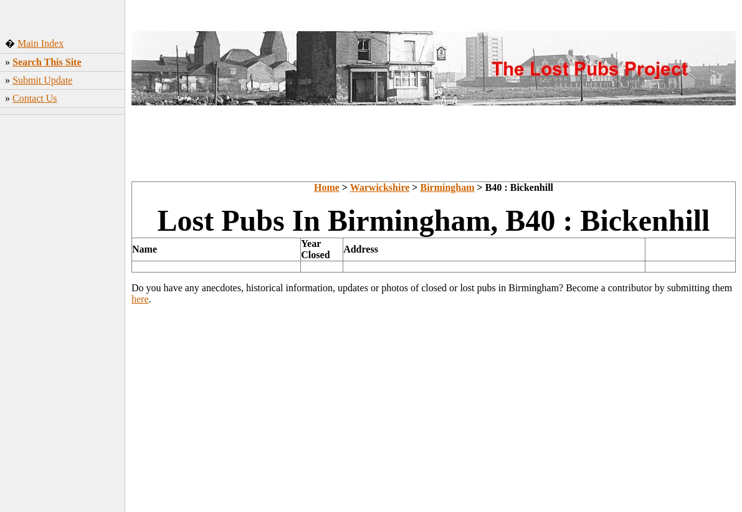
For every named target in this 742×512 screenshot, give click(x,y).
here (140, 299)
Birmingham (447, 187)
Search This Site (47, 62)
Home (327, 187)
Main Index (40, 43)
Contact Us (34, 98)
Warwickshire (380, 187)
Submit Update (42, 80)
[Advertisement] (62, 315)
